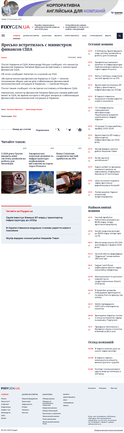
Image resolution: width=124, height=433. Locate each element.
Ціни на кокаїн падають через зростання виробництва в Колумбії (107, 183)
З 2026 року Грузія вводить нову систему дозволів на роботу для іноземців (108, 53)
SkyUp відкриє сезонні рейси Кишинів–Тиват (32, 238)
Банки (3, 418)
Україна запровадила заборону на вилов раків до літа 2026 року (46, 27)
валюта (58, 36)
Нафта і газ (5, 410)
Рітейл (24, 407)
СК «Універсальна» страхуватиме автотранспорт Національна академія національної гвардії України (106, 114)
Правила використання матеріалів (108, 430)
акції (84, 36)
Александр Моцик (34, 109)
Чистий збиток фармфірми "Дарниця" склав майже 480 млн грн (108, 256)
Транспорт (26, 401)
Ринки (4, 57)
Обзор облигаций (50, 411)
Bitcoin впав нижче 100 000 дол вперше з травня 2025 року (108, 244)
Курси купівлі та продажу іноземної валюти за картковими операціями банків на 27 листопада (108, 170)
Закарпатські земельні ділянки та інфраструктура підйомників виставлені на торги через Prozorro (108, 66)
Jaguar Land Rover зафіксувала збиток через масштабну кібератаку (108, 267)
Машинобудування (30, 399)
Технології (5, 401)
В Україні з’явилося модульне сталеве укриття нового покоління (38, 229)
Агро (3, 415)
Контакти (92, 388)
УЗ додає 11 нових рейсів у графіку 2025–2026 (108, 127)
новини (16, 36)
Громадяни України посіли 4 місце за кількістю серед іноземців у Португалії (108, 317)
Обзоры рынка (48, 399)
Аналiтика (47, 36)
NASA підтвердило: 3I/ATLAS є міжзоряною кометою (107, 306)
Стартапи (5, 404)
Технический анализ (51, 416)
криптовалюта (72, 36)
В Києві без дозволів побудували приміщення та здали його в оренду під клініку (109, 294)
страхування (96, 36)
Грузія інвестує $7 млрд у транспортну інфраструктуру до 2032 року (107, 138)
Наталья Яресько (15, 109)
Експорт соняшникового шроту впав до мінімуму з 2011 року (108, 371)
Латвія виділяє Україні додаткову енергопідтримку (106, 194)
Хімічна (25, 413)
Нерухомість (27, 404)
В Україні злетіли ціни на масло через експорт (107, 350)
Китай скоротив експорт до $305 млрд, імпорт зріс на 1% (108, 233)
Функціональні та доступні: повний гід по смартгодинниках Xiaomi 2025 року (108, 280)
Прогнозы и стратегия (52, 413)
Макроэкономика (50, 408)
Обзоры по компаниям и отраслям (48, 403)
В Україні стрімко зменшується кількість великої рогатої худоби (107, 360)
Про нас (114, 388)
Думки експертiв (31, 36)
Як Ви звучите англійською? (105, 159)
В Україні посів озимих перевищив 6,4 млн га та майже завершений (75, 27)
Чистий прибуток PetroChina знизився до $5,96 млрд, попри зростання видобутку (107, 221)
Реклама (102, 388)
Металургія (5, 413)
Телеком (25, 410)
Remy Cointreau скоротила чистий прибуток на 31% (108, 77)
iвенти (108, 36)
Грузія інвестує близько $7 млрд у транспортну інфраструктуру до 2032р (34, 219)
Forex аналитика (49, 419)
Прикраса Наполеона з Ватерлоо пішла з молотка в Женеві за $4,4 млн (108, 329)
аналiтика (47, 394)
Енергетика (6, 407)
